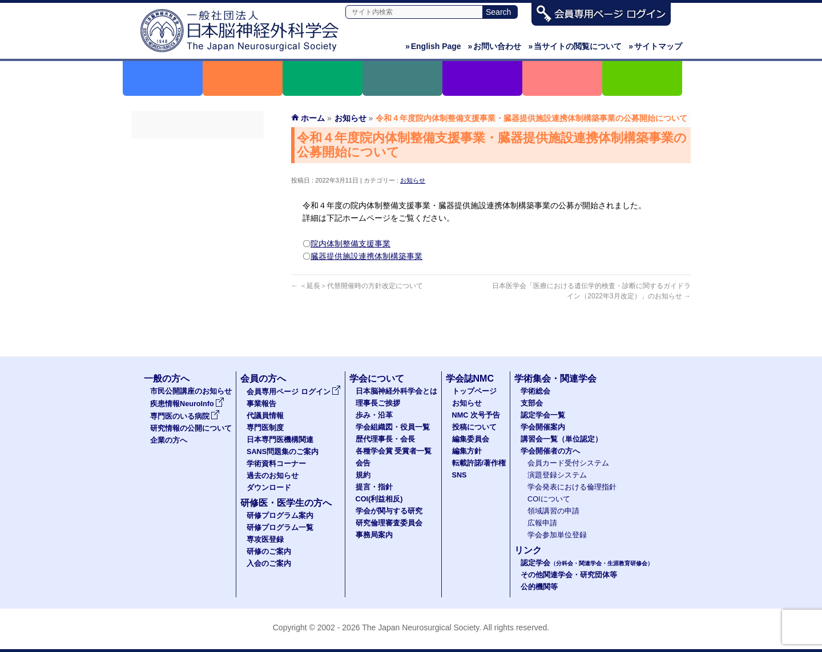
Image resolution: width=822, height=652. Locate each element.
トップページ (474, 391)
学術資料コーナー (197, 272)
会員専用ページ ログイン (197, 149)
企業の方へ (168, 440)
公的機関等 (539, 587)
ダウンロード (197, 313)
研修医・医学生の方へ (286, 503)
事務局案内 (374, 535)
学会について (376, 378)
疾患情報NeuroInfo (187, 404)
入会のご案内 (269, 564)
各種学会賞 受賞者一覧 (394, 451)
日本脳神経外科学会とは (396, 391)
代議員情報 (265, 416)
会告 (363, 463)
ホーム (313, 118)
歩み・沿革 (374, 415)
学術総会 (535, 391)
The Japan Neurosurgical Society (420, 627)
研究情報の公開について (191, 428)
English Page (433, 46)
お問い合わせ (495, 46)
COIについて (548, 499)
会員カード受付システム (568, 463)
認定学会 (587, 563)
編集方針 (467, 451)
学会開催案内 (543, 427)
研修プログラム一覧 (280, 528)
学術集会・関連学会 (555, 378)
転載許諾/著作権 (479, 463)
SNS (459, 475)
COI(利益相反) (379, 499)
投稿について (474, 427)
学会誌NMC (470, 378)
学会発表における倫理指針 (571, 487)
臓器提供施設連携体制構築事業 (366, 256)
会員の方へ (263, 378)
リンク (528, 550)
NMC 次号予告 (476, 415)
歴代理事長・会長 (385, 439)
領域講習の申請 (553, 511)
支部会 (532, 403)
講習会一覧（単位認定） (561, 439)
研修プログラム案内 (280, 516)
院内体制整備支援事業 (350, 243)
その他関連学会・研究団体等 (569, 575)
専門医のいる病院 (185, 416)
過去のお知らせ (197, 292)
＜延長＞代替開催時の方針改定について (357, 286)
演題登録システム (557, 475)
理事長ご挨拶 (378, 403)
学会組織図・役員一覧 (393, 427)
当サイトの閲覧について (575, 46)
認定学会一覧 (543, 415)
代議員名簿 (197, 190)
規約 (363, 475)
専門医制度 (197, 210)
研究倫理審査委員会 (389, 523)
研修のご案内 (269, 552)
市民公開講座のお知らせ (191, 391)
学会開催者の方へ (550, 451)
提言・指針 (374, 487)
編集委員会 (470, 439)
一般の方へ (167, 378)
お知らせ (412, 180)
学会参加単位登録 (557, 535)
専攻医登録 (265, 540)
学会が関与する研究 (389, 511)
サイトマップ (655, 46)
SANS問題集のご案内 (197, 251)
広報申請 (542, 523)
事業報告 (197, 169)
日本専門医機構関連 (197, 231)
